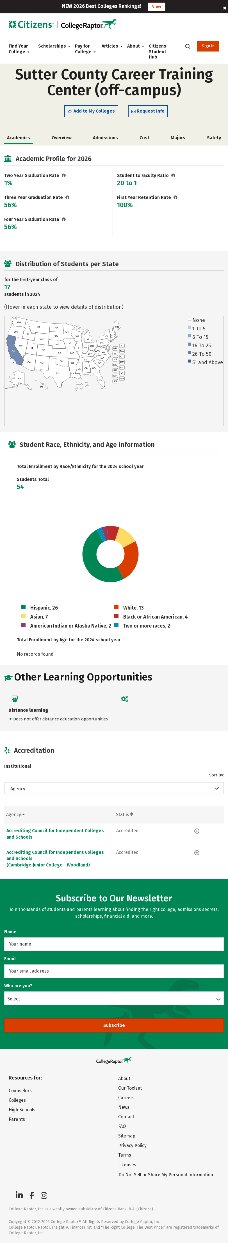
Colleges (17, 1100)
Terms (124, 1155)
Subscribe (114, 1025)
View (156, 6)
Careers (126, 1097)
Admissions (105, 138)
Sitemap (126, 1136)
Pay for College (84, 48)
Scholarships (52, 46)
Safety (214, 138)
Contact (126, 1116)
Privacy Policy (132, 1145)
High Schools (22, 1109)
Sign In (208, 46)
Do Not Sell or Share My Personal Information (165, 1174)
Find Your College (19, 48)
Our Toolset (130, 1088)
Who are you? (18, 985)
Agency (17, 789)
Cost (144, 138)
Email (10, 958)
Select (13, 998)
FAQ (122, 1126)
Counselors (20, 1090)
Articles (110, 46)
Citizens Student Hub (157, 51)
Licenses (127, 1164)
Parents (17, 1119)
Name (10, 931)
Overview (62, 138)
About (133, 46)
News (123, 1107)
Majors (178, 138)
